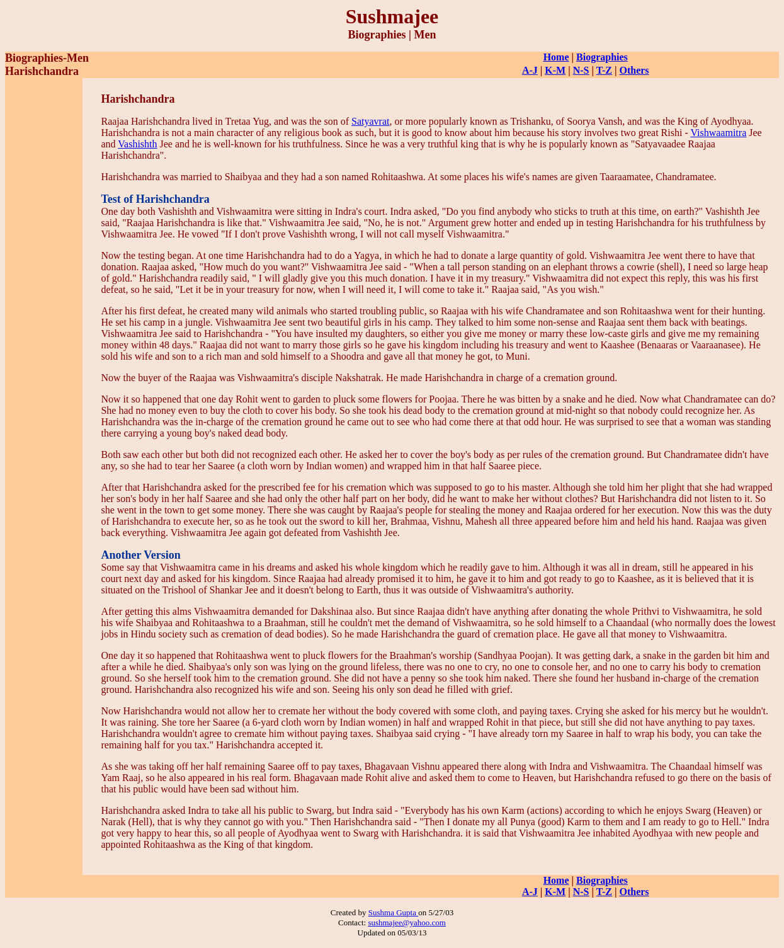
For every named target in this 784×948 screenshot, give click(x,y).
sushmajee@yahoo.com (407, 922)
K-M (555, 70)
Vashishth (137, 144)
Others (634, 70)
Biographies (602, 57)
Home (556, 57)
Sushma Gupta (393, 912)
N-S (581, 70)
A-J (530, 70)
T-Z (604, 70)
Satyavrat (370, 121)
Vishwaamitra (718, 132)
